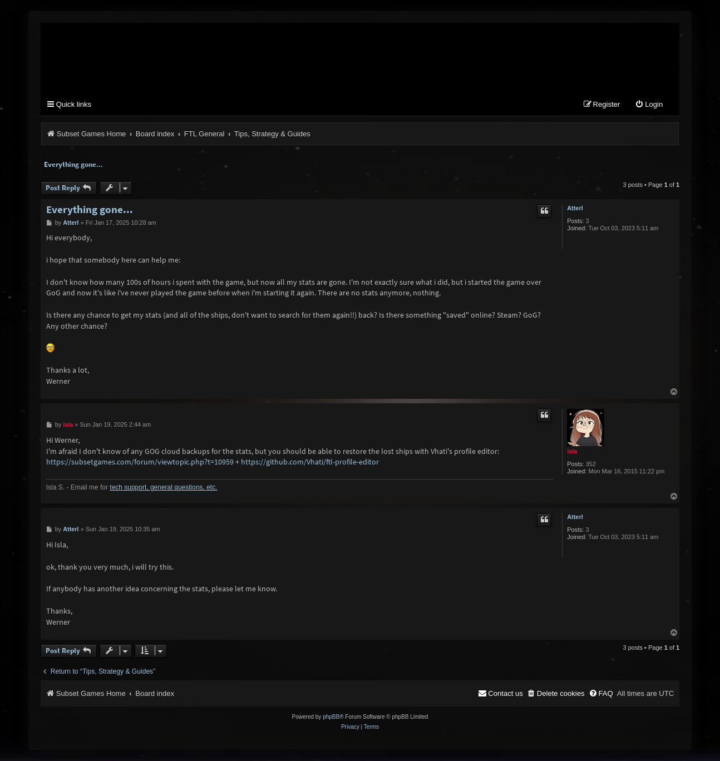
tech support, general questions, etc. (163, 488)
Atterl (575, 208)
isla (572, 451)
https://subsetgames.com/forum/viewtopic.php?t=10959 (140, 462)
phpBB (331, 717)
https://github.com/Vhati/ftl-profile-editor (310, 462)
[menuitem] (649, 105)
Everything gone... (73, 164)
